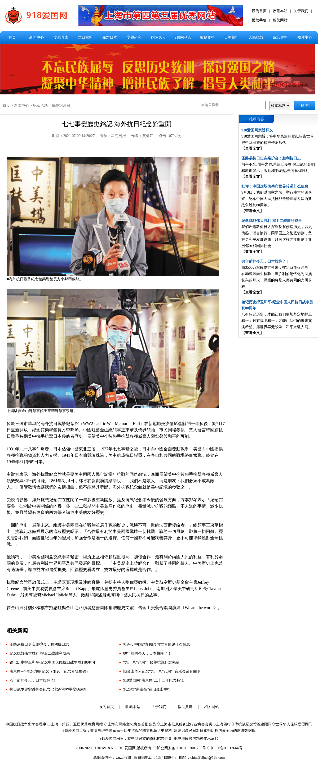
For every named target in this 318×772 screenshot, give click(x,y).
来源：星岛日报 (113, 136)
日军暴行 (231, 37)
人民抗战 (256, 37)
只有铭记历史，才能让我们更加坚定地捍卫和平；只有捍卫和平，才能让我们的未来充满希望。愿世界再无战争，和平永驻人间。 (276, 320)
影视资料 (207, 37)
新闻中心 (36, 37)
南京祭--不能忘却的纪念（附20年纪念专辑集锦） (50, 671)
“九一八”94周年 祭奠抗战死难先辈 (151, 662)
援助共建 (259, 20)
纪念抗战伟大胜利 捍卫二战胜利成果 (40, 653)
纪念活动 (40, 106)
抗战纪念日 (61, 106)
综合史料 (280, 37)
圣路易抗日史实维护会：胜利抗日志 (39, 644)
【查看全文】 (252, 148)
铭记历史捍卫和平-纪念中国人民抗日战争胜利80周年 (53, 662)
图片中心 (304, 37)
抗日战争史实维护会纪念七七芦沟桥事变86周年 (48, 689)
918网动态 (183, 37)
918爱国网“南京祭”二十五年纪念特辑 (153, 680)
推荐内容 (256, 119)
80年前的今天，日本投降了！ (147, 653)
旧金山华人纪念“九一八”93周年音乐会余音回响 (162, 671)
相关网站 (280, 20)
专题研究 (134, 37)
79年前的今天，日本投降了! (32, 680)
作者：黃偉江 (142, 136)
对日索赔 (85, 37)
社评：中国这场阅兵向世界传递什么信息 (156, 644)
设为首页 (259, 11)
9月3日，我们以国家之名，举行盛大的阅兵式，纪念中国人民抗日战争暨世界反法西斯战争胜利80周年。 (276, 198)
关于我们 (301, 11)
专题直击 (61, 37)
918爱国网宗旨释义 (257, 130)
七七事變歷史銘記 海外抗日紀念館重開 (116, 124)
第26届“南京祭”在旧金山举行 (147, 689)
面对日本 (109, 37)
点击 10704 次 (170, 136)
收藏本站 (280, 11)
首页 (12, 37)
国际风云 (158, 37)
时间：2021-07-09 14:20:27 (73, 136)
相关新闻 (17, 630)
